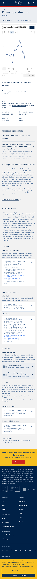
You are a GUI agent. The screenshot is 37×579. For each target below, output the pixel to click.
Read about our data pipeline (11, 199)
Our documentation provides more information (20, 396)
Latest (3, 526)
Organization (23, 514)
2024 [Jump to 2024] (32, 68)
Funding (21, 518)
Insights (4, 518)
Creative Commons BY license (12, 234)
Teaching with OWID (8, 535)
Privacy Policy (15, 566)
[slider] (13, 69)
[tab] (4, 32)
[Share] (29, 75)
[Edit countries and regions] (32, 32)
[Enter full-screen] (33, 75)
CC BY (4, 75)
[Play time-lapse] (4, 68)
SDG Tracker (5, 530)
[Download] (25, 75)
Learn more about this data (22, 73)
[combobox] (29, 3)
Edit (32, 32)
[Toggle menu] (4, 3)
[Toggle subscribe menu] (33, 3)
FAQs (3, 492)
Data (3, 514)
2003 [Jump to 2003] (8, 68)
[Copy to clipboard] (30, 262)
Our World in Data (18, 3)
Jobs (20, 526)
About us (22, 510)
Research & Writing (7, 543)
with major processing (19, 105)
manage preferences (27, 566)
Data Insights (6, 547)
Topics (3, 510)
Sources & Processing (24, 20)
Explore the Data (7, 20)
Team (20, 522)
